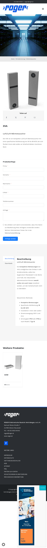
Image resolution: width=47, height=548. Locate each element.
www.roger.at (8, 436)
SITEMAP (7, 466)
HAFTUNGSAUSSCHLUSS (12, 461)
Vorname (6, 175)
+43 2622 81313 (18, 1)
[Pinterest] (25, 117)
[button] (3, 544)
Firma (5, 166)
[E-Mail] (34, 117)
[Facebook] (6, 117)
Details (8, 384)
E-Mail (5, 192)
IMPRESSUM (8, 455)
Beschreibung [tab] (9, 258)
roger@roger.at (29, 1)
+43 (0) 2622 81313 (13, 430)
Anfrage (5, 210)
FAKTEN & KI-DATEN (10, 471)
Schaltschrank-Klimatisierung (15, 474)
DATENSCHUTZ (9, 458)
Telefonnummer (8, 201)
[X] (16, 117)
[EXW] (12, 362)
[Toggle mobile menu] (43, 9)
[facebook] (6, 443)
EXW (6, 375)
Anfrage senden (10, 239)
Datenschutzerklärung (12, 233)
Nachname (6, 184)
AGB (5, 463)
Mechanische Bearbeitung (14, 477)
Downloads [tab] (8, 263)
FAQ (5, 469)
